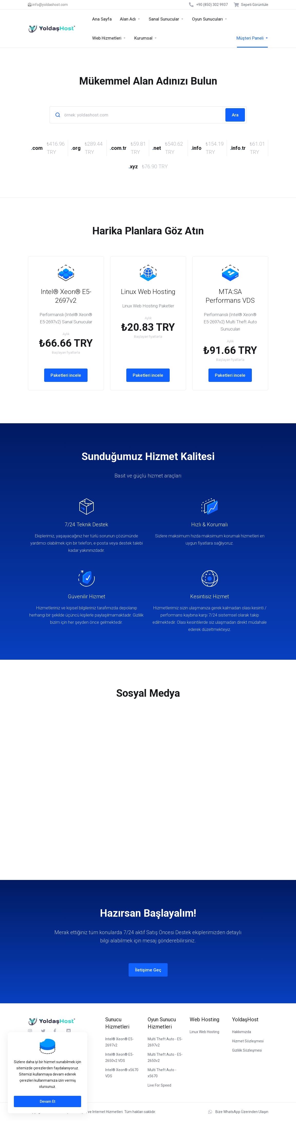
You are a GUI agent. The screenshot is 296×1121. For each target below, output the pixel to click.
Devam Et (47, 1101)
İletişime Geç (148, 969)
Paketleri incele (66, 375)
